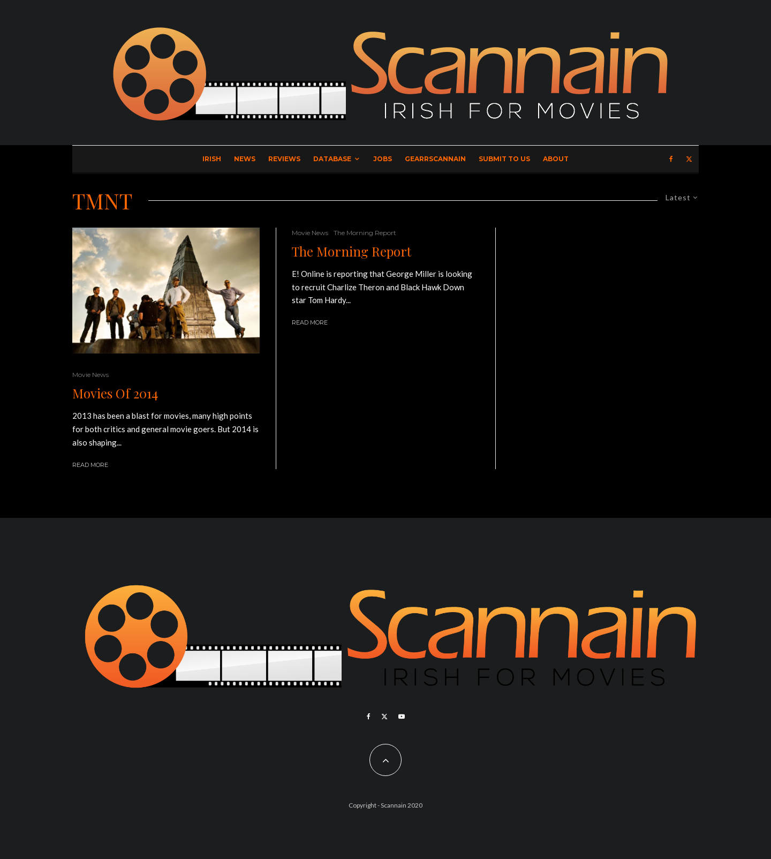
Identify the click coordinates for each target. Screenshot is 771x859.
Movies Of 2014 (115, 393)
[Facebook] (671, 159)
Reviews (284, 159)
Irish (211, 159)
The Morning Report (365, 233)
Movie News (90, 375)
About (556, 159)
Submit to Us (504, 159)
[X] (689, 159)
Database (332, 159)
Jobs (382, 159)
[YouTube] (401, 716)
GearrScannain (435, 159)
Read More (90, 465)
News (244, 159)
